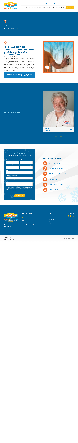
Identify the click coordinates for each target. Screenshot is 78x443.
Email (21, 165)
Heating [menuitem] (34, 7)
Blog (50, 221)
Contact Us (51, 223)
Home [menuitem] (22, 7)
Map (22, 217)
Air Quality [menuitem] (45, 7)
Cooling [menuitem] (39, 7)
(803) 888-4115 (70, 3)
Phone (7, 165)
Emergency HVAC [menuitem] (60, 7)
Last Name (22, 159)
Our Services (51, 219)
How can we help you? (11, 180)
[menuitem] (5, 239)
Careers (50, 217)
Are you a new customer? (11, 175)
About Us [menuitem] (28, 7)
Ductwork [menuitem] (51, 7)
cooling (12, 68)
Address (8, 170)
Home (50, 216)
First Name (8, 159)
